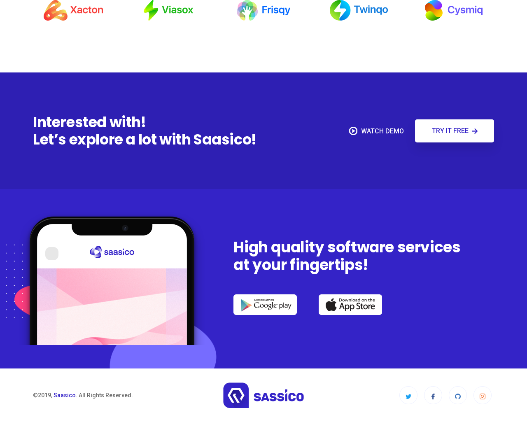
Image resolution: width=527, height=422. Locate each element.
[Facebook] (433, 395)
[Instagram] (482, 395)
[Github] (458, 395)
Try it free (455, 131)
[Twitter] (408, 395)
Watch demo (376, 131)
